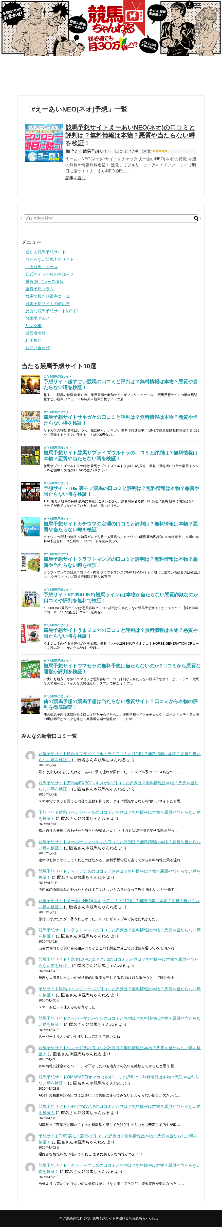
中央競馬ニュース (41, 267)
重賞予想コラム (39, 289)
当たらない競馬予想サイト (49, 259)
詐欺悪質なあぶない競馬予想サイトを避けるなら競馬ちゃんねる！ (112, 1218)
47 (132, 151)
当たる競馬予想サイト (91, 151)
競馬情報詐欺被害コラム (47, 296)
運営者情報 (35, 333)
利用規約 (33, 340)
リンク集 (33, 326)
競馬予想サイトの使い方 (47, 303)
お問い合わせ (37, 348)
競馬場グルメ (37, 318)
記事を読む (75, 178)
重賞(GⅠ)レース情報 (44, 281)
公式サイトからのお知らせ (49, 274)
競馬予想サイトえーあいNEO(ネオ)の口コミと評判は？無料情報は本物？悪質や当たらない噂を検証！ (130, 135)
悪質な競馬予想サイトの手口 (51, 311)
